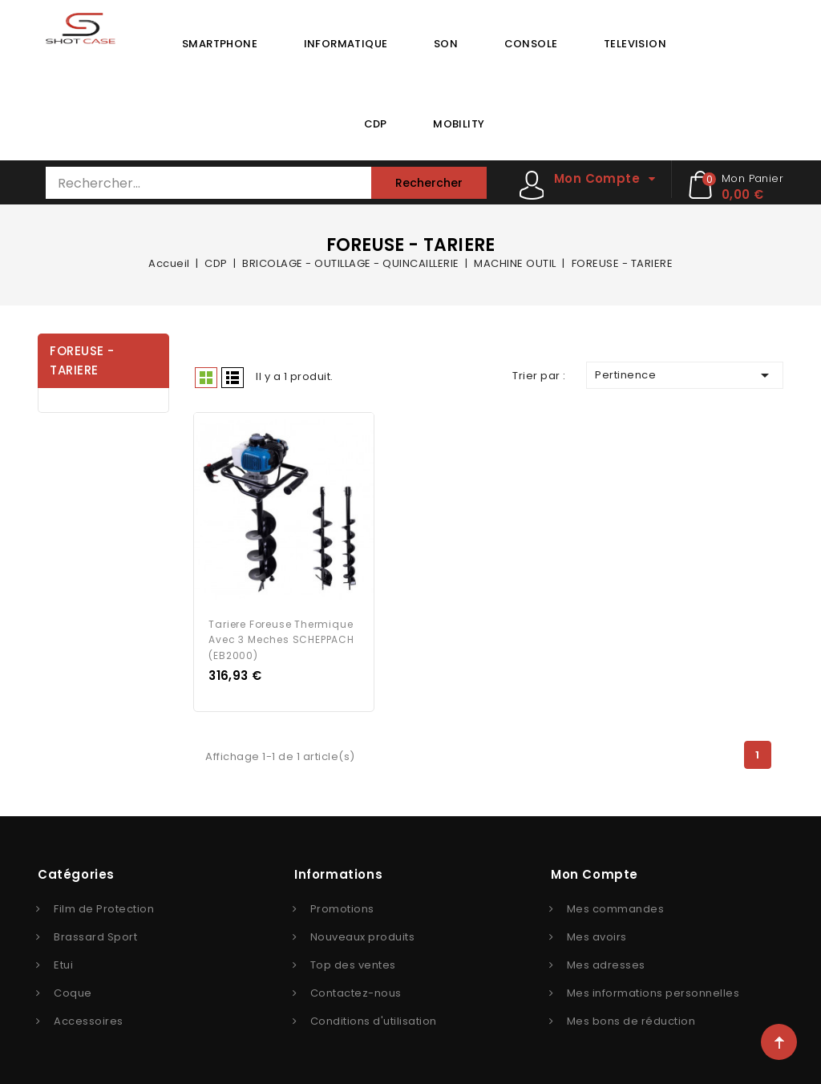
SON (446, 43)
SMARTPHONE (219, 43)
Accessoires (88, 1019)
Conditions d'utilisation (373, 1019)
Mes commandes (616, 907)
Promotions (342, 907)
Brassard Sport (95, 935)
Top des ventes (353, 963)
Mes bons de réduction (631, 1019)
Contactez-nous (356, 991)
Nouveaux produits (362, 935)
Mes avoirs (597, 935)
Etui (63, 963)
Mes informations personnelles (653, 991)
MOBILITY (458, 123)
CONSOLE (531, 43)
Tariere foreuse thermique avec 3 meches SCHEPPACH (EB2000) (281, 638)
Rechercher (429, 183)
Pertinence (684, 375)
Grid (206, 377)
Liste (232, 377)
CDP (375, 123)
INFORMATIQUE (346, 43)
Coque (73, 991)
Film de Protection (104, 907)
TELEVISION (635, 43)
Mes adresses (606, 963)
